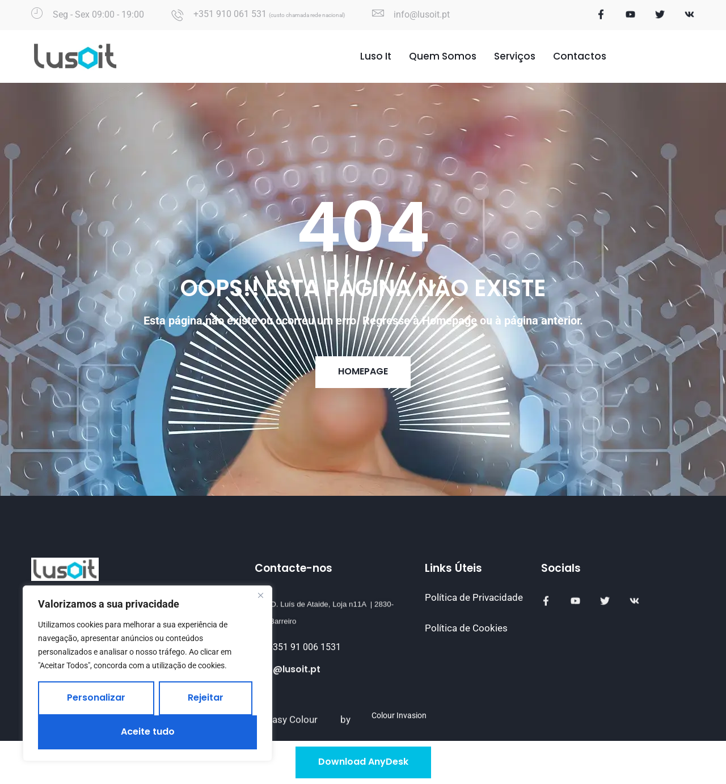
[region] (147, 673)
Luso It (375, 57)
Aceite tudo (148, 731)
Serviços (514, 57)
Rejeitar (205, 697)
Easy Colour (292, 736)
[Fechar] (260, 595)
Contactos (579, 57)
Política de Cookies (466, 628)
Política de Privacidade (474, 597)
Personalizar (96, 697)
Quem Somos (442, 57)
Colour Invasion (399, 715)
